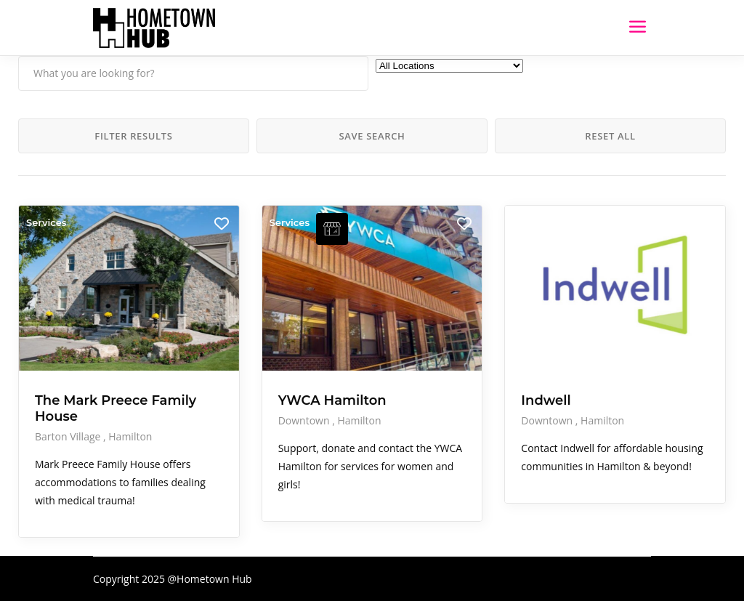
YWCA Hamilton (332, 400)
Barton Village (69, 436)
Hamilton (130, 436)
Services (46, 222)
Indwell (545, 400)
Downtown (305, 420)
